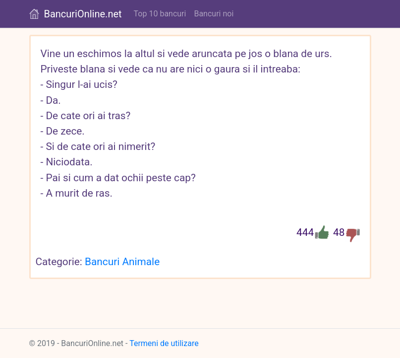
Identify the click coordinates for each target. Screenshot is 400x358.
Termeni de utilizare (164, 343)
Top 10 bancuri (160, 13)
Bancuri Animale (122, 262)
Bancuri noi (213, 13)
